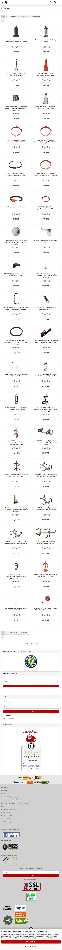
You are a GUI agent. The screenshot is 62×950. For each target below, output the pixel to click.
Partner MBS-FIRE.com (7, 819)
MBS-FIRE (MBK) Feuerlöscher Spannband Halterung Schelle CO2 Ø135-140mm (45, 142)
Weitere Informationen (31, 946)
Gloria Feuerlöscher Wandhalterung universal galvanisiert (16, 74)
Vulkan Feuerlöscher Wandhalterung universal (45, 40)
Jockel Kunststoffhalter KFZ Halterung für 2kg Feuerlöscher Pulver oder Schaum (46, 341)
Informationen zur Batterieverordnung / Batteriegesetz (15, 803)
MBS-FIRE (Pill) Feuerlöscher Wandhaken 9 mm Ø (45, 241)
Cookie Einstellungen (6, 822)
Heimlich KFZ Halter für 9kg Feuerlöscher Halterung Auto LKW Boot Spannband (45, 508)
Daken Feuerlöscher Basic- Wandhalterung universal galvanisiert (16, 40)
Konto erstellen (7, 715)
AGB (2, 806)
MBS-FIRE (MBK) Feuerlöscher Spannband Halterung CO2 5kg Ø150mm (45, 174)
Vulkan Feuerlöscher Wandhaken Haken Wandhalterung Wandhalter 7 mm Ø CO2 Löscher (16, 242)
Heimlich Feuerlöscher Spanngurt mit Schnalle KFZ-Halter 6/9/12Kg (16, 174)
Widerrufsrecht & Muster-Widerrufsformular (12, 800)
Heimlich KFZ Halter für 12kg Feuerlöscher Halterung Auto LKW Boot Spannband (16, 542)
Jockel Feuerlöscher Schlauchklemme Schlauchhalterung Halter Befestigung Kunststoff (16, 108)
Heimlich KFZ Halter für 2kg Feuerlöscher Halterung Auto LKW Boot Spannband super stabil (45, 442)
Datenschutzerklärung (48, 938)
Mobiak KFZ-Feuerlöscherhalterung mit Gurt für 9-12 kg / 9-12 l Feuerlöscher (46, 375)
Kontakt (3, 793)
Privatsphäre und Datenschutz (9, 809)
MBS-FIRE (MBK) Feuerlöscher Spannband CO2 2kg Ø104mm (16, 141)
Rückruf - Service (5, 812)
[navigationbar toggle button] (59, 2)
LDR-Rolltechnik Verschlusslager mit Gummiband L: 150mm (45, 308)
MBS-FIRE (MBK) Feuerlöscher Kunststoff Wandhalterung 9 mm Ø (16, 274)
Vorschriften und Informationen (9, 815)
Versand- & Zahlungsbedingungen (10, 797)
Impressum (4, 790)
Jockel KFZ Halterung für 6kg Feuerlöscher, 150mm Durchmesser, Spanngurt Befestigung (16, 442)
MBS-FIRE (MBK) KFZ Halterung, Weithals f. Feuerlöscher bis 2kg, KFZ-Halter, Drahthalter (16, 309)
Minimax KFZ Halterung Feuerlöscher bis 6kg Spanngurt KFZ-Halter (16, 475)
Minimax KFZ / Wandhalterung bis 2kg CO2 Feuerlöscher (16, 375)
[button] (3, 16)
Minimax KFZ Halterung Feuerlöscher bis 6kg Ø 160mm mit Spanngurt (45, 575)
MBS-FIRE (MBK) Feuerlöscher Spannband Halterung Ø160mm (46, 208)
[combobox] (14, 16)
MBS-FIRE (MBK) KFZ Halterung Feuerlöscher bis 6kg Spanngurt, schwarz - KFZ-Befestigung (45, 409)
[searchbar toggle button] (50, 2)
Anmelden (31, 686)
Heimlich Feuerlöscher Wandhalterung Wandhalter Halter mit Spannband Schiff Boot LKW (16, 509)
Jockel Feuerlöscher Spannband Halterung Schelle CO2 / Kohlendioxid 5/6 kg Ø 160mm (16, 342)
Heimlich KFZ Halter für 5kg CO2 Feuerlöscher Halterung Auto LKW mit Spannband (45, 543)
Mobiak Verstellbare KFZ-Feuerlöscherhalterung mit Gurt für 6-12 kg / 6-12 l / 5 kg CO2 (16, 576)
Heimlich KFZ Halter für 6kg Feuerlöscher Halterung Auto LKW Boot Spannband (45, 475)
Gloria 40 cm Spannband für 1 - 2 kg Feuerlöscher (16, 208)
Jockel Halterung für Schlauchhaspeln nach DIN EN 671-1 (16, 609)
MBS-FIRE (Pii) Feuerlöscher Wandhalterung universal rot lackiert (45, 74)
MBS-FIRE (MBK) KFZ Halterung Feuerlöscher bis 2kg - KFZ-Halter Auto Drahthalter (46, 275)
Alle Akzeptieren (31, 941)
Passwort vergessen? (8, 718)
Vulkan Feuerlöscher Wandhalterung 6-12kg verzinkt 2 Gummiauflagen (46, 107)
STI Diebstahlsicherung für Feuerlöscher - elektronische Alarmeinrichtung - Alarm (45, 609)
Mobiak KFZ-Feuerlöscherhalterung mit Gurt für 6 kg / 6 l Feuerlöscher (16, 408)
